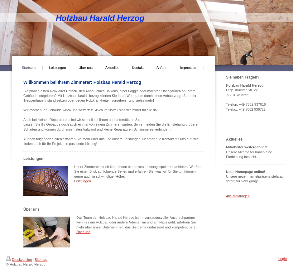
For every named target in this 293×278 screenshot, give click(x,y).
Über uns (83, 232)
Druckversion (19, 259)
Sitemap (41, 259)
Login (282, 259)
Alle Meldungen (238, 196)
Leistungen (82, 181)
